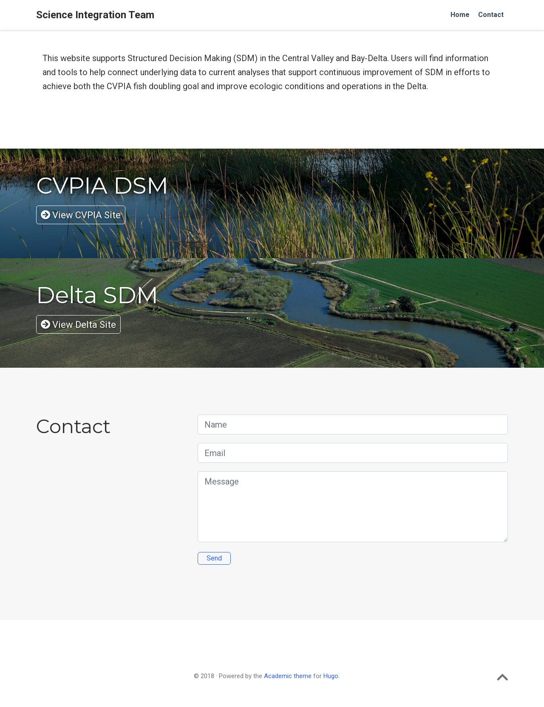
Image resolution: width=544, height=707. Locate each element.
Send (214, 558)
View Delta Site (78, 324)
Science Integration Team (95, 15)
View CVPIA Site (81, 215)
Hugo (330, 676)
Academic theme (288, 676)
